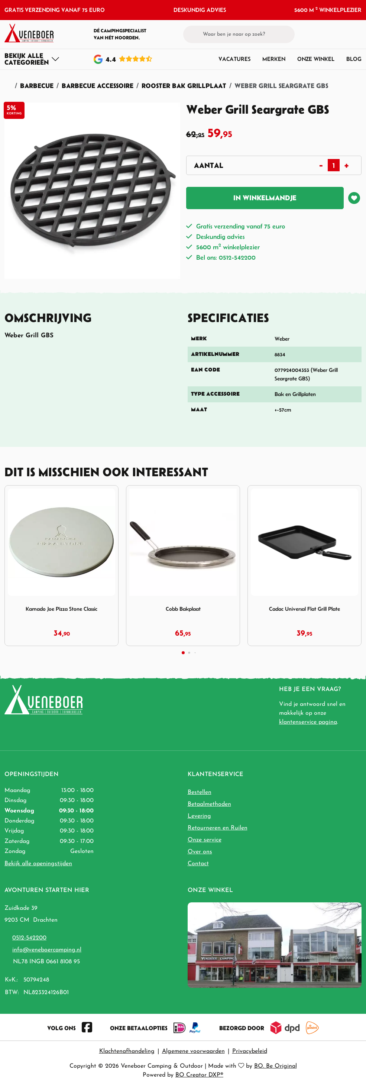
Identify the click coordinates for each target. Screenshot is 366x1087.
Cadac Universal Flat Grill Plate (304, 609)
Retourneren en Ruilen (217, 828)
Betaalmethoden (209, 804)
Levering (199, 816)
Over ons (200, 852)
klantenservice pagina (308, 722)
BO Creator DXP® (199, 1075)
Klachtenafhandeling (127, 1051)
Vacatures (234, 59)
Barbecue (37, 86)
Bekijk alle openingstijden (38, 864)
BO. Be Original (275, 1066)
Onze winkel (315, 59)
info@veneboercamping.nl (46, 950)
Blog (354, 59)
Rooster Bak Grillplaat (184, 86)
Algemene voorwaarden (193, 1051)
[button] (344, 34)
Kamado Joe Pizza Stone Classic (61, 609)
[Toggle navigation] (32, 59)
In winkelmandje (265, 198)
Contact (198, 864)
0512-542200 (29, 938)
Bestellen (199, 792)
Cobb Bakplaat (183, 609)
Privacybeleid (249, 1051)
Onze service (204, 840)
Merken (273, 59)
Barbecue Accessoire (97, 86)
